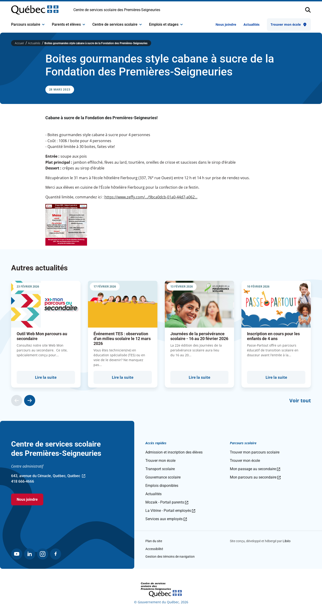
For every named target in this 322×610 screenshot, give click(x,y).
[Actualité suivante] (29, 400)
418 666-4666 (22, 481)
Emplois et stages (166, 24)
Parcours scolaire (27, 24)
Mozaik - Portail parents (166, 502)
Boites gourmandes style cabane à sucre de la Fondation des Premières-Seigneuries (95, 43)
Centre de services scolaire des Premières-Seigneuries (116, 10)
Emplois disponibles (161, 485)
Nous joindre (226, 24)
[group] (46, 334)
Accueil (20, 43)
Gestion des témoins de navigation (170, 556)
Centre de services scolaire (117, 24)
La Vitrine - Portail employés (170, 510)
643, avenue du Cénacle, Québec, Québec (48, 476)
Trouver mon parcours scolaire (254, 452)
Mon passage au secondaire (255, 469)
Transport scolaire (160, 469)
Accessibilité (154, 549)
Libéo (287, 541)
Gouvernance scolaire (163, 477)
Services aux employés (166, 519)
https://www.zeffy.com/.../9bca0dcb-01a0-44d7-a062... (150, 197)
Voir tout (300, 400)
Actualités (251, 24)
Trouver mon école (289, 24)
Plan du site (153, 541)
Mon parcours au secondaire (255, 477)
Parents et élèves (68, 24)
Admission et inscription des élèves (174, 452)
